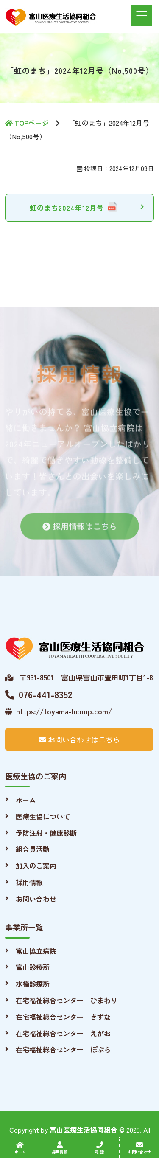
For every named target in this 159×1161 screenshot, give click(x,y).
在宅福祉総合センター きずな (63, 1017)
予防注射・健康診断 (46, 833)
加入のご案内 (36, 865)
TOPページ (27, 123)
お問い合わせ (36, 899)
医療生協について (43, 816)
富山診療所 (33, 967)
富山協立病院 (36, 951)
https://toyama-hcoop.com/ (58, 711)
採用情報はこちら (79, 531)
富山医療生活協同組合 (83, 1129)
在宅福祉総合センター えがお (63, 1033)
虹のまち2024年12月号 (67, 207)
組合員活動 (33, 849)
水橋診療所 (33, 983)
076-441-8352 (38, 694)
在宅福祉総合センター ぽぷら (63, 1049)
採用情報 (29, 882)
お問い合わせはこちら (79, 739)
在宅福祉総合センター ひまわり (66, 1000)
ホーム (26, 800)
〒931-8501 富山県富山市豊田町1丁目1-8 (79, 677)
